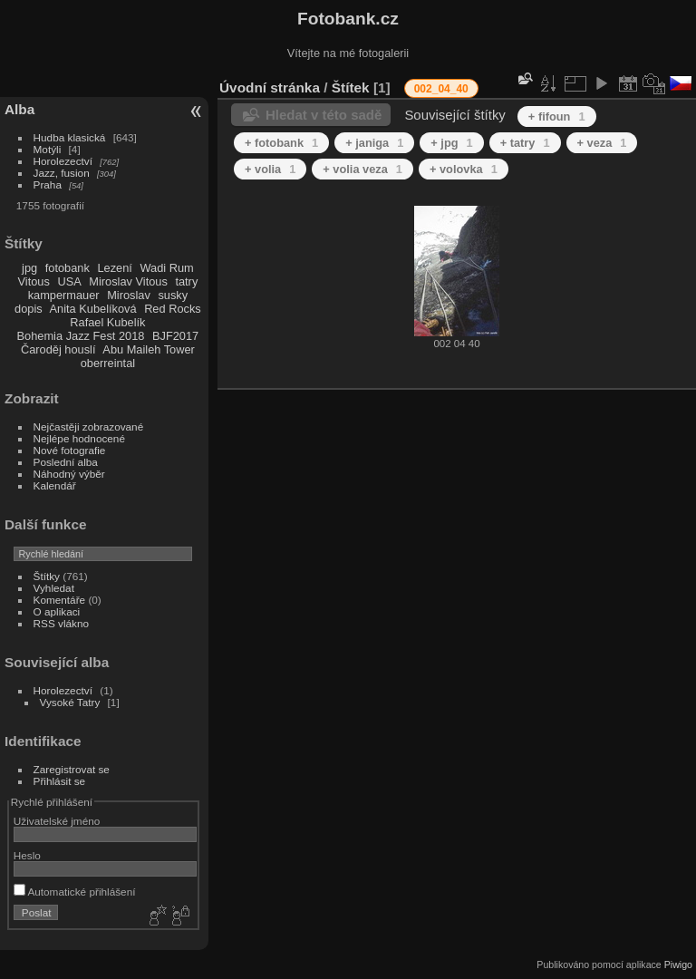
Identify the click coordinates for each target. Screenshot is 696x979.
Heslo (27, 855)
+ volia (270, 169)
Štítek (351, 87)
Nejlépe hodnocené (79, 438)
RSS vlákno (61, 623)
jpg (29, 268)
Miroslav (128, 295)
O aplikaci (57, 611)
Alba (19, 109)
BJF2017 (175, 336)
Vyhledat (54, 588)
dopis (28, 308)
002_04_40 (441, 88)
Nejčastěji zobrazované (89, 426)
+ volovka (464, 169)
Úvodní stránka (269, 87)
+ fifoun (556, 116)
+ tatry (525, 143)
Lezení (114, 268)
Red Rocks (172, 308)
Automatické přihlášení (75, 891)
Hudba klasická (70, 137)
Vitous (34, 281)
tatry (186, 281)
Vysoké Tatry (70, 702)
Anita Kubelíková (93, 308)
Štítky (47, 576)
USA (69, 281)
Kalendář (55, 485)
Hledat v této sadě (324, 114)
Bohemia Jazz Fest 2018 (81, 336)
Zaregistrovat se (72, 769)
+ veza (602, 143)
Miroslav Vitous (128, 281)
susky (173, 295)
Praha (48, 184)
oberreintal (108, 363)
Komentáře (60, 600)
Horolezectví (63, 161)
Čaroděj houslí (58, 349)
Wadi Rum (166, 268)
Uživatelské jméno (57, 821)
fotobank (67, 268)
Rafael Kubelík (107, 322)
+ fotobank (281, 143)
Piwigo (678, 964)
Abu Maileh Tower (148, 349)
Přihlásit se (60, 781)
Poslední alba (66, 462)
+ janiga (374, 143)
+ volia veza (362, 169)
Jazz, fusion (62, 173)
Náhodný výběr (69, 474)
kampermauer (64, 295)
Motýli (48, 149)
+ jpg (451, 143)
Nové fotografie (70, 450)
